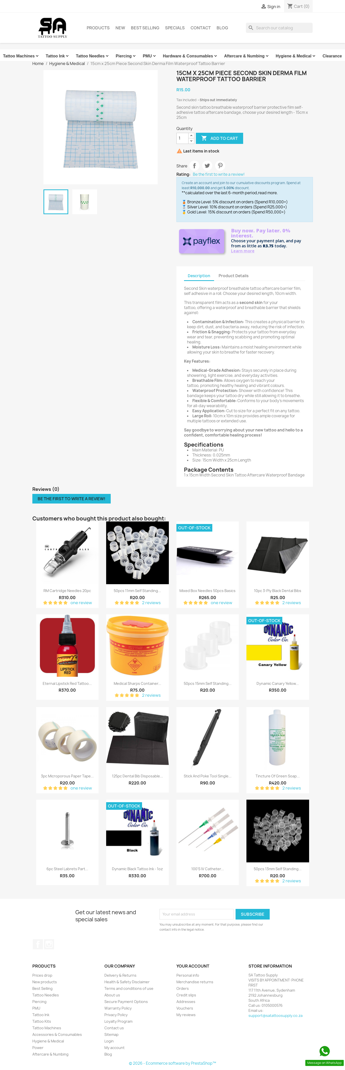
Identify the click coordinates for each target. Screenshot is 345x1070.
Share (194, 166)
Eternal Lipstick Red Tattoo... (67, 683)
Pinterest (220, 166)
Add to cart (219, 138)
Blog (222, 28)
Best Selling (145, 28)
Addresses (185, 1001)
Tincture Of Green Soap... (278, 776)
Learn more (243, 251)
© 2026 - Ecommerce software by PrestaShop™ (172, 1063)
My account (114, 1047)
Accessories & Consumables (57, 1034)
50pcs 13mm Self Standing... (278, 868)
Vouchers (184, 1008)
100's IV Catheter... (207, 868)
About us (112, 995)
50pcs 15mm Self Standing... (208, 683)
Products (98, 28)
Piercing (126, 56)
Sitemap (111, 1034)
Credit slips (186, 995)
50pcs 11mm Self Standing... (137, 590)
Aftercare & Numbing (247, 56)
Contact (201, 28)
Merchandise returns (194, 981)
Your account (192, 966)
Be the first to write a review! (219, 174)
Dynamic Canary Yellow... (278, 683)
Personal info (187, 975)
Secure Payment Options (126, 1001)
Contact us (114, 1027)
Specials (175, 28)
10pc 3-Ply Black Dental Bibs (277, 590)
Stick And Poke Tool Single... (208, 776)
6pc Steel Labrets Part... (67, 868)
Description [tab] (199, 275)
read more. (268, 192)
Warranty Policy (118, 1008)
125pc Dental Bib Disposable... (137, 776)
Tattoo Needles (93, 56)
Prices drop (42, 975)
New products (44, 981)
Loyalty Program (118, 1021)
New (120, 28)
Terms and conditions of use (128, 988)
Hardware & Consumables (190, 56)
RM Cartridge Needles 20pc (67, 590)
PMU (150, 56)
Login (109, 1041)
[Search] (279, 28)
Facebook (38, 944)
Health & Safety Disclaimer (127, 981)
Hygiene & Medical (296, 56)
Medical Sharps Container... (137, 683)
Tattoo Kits (41, 1021)
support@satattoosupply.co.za (275, 1015)
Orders (182, 988)
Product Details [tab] (233, 275)
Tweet (207, 166)
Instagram (49, 944)
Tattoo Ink (58, 56)
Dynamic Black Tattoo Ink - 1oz (137, 868)
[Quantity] (182, 138)
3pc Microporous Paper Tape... (67, 776)
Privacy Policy (116, 1014)
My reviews (186, 1014)
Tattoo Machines (21, 56)
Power (37, 1047)
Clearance (332, 56)
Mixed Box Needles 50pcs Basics (207, 590)
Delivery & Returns (120, 975)
